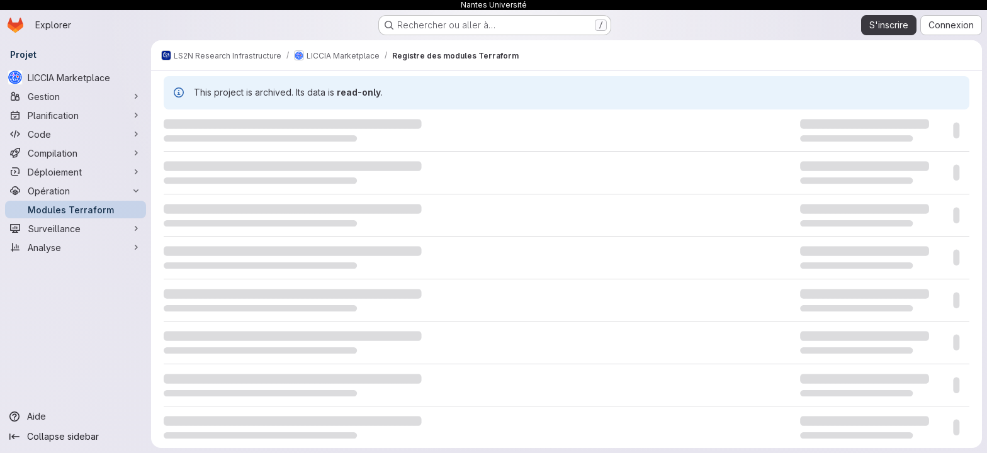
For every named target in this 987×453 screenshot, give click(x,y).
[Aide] (75, 416)
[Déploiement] (75, 172)
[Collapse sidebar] (75, 436)
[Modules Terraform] (75, 209)
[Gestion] (75, 96)
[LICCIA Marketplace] (75, 77)
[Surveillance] (75, 228)
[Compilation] (75, 153)
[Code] (75, 134)
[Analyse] (75, 247)
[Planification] (75, 115)
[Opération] (75, 190)
